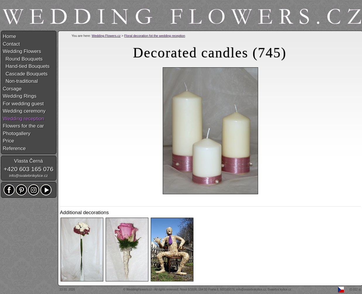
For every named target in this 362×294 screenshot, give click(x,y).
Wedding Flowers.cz (106, 35)
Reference (14, 148)
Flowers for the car (23, 126)
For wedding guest (23, 103)
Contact (11, 44)
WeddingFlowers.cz (139, 289)
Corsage (12, 89)
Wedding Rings (20, 96)
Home (9, 36)
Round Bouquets (23, 59)
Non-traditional (20, 81)
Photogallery (17, 133)
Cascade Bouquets (25, 74)
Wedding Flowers (22, 51)
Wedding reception (23, 118)
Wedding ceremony (24, 111)
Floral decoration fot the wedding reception (154, 35)
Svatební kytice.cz (279, 289)
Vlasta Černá (28, 161)
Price (8, 141)
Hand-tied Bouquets (26, 66)
